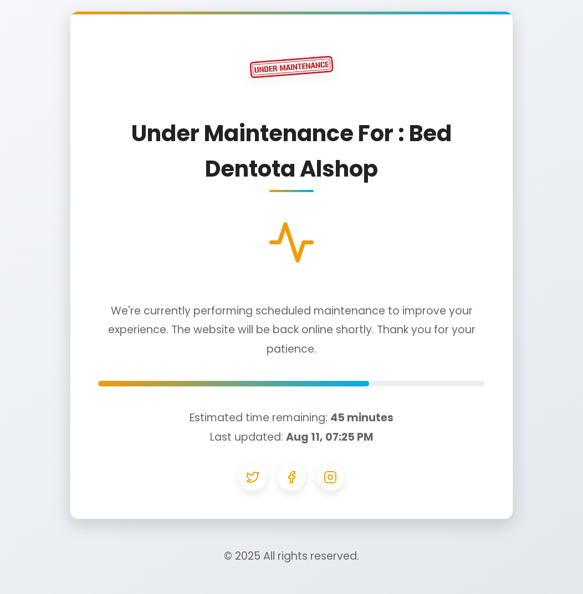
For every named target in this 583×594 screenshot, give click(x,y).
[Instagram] (330, 477)
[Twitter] (253, 477)
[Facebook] (291, 477)
